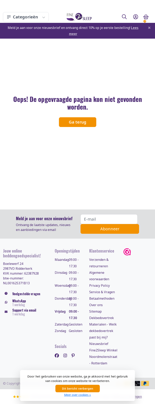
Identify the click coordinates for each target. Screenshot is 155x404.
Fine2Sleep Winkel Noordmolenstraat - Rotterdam (103, 356)
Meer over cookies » (77, 395)
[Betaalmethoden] (136, 383)
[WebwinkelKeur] (138, 251)
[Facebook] (58, 355)
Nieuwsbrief (98, 344)
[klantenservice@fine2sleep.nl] (26, 312)
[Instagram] (66, 355)
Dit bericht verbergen (77, 388)
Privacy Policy (99, 285)
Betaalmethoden (101, 298)
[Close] (149, 27)
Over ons (96, 305)
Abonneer (109, 229)
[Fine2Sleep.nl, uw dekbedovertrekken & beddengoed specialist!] (78, 17)
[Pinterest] (74, 355)
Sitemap (95, 311)
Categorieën (25, 17)
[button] (124, 17)
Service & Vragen (102, 292)
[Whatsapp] (26, 303)
